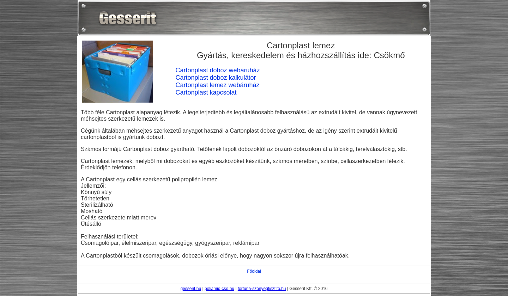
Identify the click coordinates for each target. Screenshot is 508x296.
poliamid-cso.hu (219, 288)
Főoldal (254, 271)
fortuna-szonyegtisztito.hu (262, 288)
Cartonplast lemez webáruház (217, 85)
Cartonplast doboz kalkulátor (215, 77)
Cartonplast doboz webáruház (217, 70)
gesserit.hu (190, 288)
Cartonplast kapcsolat (205, 92)
